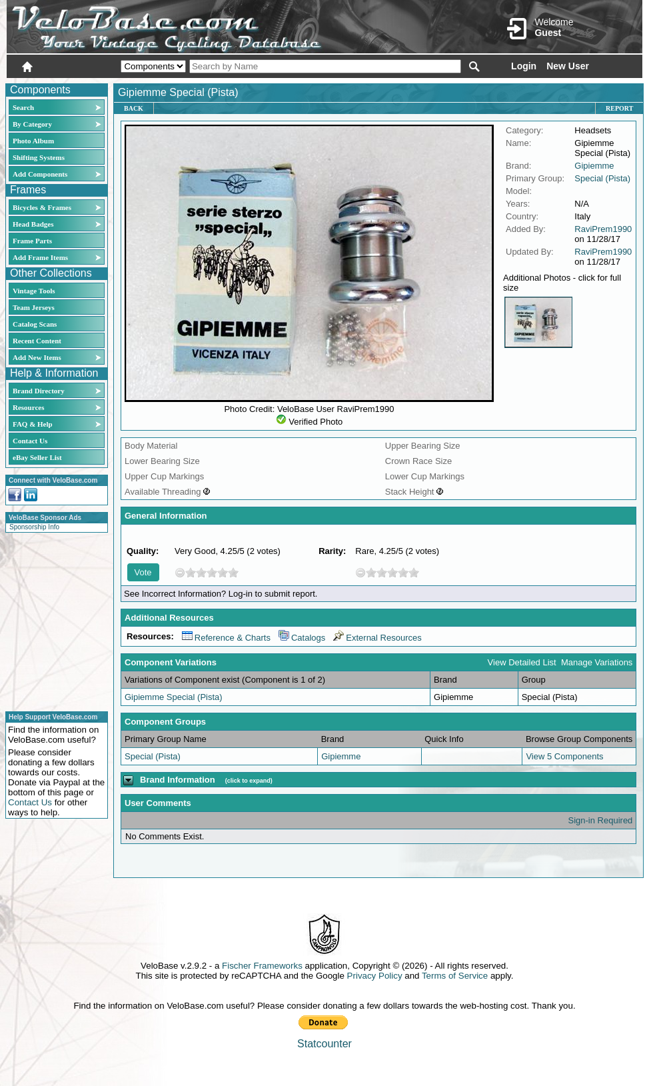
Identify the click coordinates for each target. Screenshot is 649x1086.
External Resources (377, 638)
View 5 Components (564, 756)
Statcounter (324, 1043)
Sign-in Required (600, 820)
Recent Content (37, 341)
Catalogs (302, 638)
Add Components (40, 174)
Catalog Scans (35, 324)
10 (233, 572)
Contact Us (30, 441)
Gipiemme (594, 166)
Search (23, 107)
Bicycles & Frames (43, 207)
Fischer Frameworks (262, 966)
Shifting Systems (39, 157)
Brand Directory (39, 391)
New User (567, 66)
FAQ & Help (33, 424)
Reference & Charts (226, 638)
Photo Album (33, 141)
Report (619, 108)
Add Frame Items (40, 257)
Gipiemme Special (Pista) (174, 697)
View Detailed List (522, 662)
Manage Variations (596, 662)
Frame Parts (32, 241)
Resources (28, 407)
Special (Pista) (602, 178)
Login (523, 66)
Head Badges (33, 224)
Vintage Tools (34, 291)
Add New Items (37, 357)
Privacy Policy (374, 976)
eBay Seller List (37, 457)
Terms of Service (455, 976)
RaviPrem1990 (603, 229)
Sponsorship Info (34, 527)
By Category (32, 124)
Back (133, 108)
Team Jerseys (34, 307)
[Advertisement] (53, 620)
